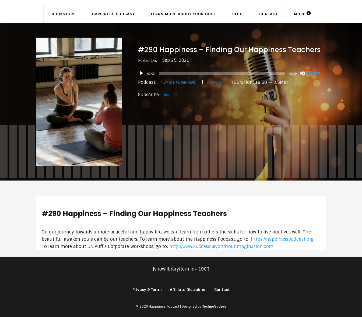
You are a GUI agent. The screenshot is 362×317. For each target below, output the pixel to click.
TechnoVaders (214, 306)
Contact (268, 14)
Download (216, 83)
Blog (237, 14)
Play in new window (177, 83)
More (299, 14)
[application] (232, 73)
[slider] (222, 73)
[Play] (141, 73)
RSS (167, 95)
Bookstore (64, 14)
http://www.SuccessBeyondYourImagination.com (221, 246)
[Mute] (302, 73)
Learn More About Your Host (183, 14)
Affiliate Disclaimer (188, 289)
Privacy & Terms (147, 289)
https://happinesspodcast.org (282, 239)
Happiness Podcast (113, 14)
